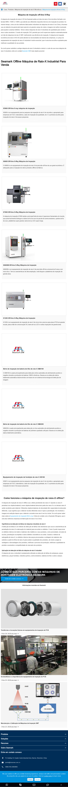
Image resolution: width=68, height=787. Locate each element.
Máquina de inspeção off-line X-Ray (53, 9)
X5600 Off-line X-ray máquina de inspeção (19, 108)
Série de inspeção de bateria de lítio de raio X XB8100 (23, 369)
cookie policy (48, 776)
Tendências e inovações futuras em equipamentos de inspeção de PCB (25, 630)
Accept (37, 779)
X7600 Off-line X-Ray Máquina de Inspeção (19, 212)
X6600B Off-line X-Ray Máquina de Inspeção (19, 265)
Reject (30, 779)
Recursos (4, 743)
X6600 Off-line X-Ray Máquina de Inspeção (19, 161)
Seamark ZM (26, 51)
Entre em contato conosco (14, 579)
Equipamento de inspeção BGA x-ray (21, 516)
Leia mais (34, 120)
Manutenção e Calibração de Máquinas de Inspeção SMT (20, 723)
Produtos (11, 9)
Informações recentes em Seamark (34, 585)
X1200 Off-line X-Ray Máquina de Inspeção (19, 318)
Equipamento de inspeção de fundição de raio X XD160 (24, 477)
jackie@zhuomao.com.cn (10, 762)
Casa (5, 9)
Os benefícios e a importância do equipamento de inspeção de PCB (23, 677)
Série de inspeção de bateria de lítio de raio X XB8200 (23, 424)
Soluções (4, 739)
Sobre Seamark (7, 748)
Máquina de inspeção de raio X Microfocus (28, 9)
